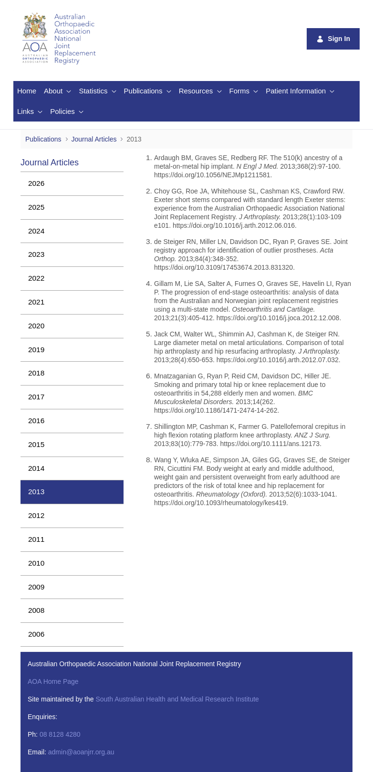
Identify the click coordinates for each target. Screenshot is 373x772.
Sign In (333, 39)
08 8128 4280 (60, 734)
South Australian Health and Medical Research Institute (177, 699)
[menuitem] (26, 91)
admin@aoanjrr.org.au (81, 752)
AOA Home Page (53, 681)
